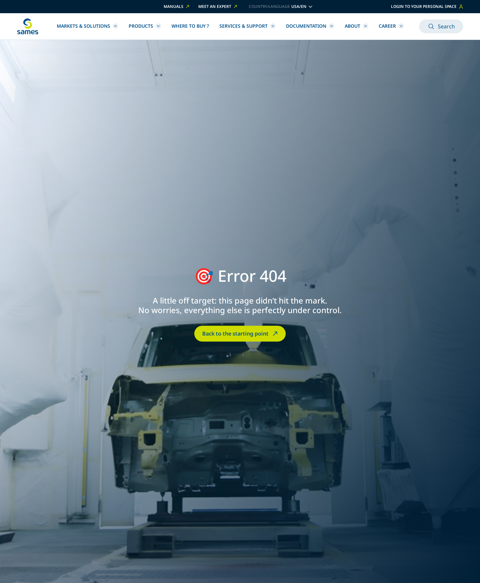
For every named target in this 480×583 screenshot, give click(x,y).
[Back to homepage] (27, 26)
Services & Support (247, 26)
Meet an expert (218, 6)
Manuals (177, 6)
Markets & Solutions (87, 26)
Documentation (310, 26)
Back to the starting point (240, 334)
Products (145, 26)
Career (391, 26)
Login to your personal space (427, 6)
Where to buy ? (190, 26)
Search (441, 26)
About (356, 26)
